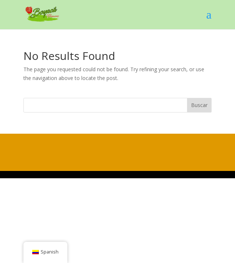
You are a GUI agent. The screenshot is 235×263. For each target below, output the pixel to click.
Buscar (199, 105)
